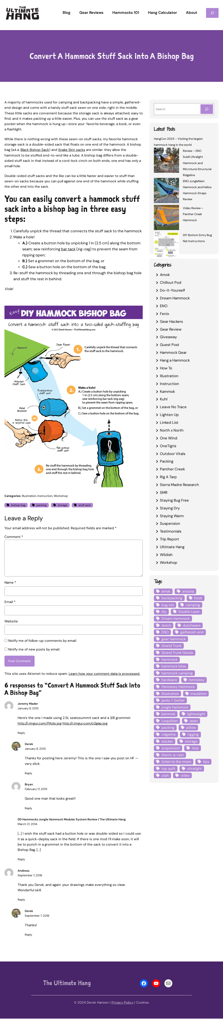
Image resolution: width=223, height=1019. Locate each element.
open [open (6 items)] (194, 720)
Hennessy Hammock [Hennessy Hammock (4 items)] (178, 686)
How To (166, 368)
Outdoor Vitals (172, 453)
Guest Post (169, 344)
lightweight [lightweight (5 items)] (196, 714)
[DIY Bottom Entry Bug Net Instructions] (166, 245)
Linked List (169, 422)
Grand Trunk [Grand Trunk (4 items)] (171, 645)
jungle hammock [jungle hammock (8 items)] (174, 707)
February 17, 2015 (36, 790)
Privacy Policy (122, 1003)
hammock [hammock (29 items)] (169, 659)
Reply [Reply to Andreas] (21, 900)
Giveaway (168, 336)
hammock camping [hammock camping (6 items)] (177, 673)
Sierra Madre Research (179, 484)
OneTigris (168, 445)
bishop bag (18, 505)
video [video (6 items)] (185, 775)
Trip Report (169, 539)
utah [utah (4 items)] (165, 775)
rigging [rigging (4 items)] (193, 734)
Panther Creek (172, 469)
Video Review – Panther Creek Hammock (193, 214)
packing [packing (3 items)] (167, 727)
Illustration (29, 496)
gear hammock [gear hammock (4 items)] (173, 639)
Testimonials (170, 531)
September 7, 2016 (30, 876)
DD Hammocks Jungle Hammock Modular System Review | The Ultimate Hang (72, 820)
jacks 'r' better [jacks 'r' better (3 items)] (173, 700)
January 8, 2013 (28, 709)
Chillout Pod (170, 282)
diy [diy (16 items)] (164, 611)
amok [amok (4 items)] (165, 591)
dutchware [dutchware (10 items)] (191, 625)
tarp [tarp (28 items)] (195, 748)
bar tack (68, 249)
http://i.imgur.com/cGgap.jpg (84, 724)
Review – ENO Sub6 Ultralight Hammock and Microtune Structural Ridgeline (197, 163)
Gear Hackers (171, 321)
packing (42, 505)
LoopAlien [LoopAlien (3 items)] (169, 720)
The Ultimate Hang (67, 983)
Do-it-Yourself (172, 290)
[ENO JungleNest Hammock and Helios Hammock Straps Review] (166, 191)
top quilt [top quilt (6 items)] (168, 768)
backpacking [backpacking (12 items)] (171, 598)
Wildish (166, 554)
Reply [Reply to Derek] (28, 774)
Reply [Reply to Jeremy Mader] (21, 733)
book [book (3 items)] (198, 598)
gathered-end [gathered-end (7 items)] (192, 632)
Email (9, 602)
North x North (172, 430)
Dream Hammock (175, 298)
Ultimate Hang (172, 546)
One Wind (168, 438)
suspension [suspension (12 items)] (170, 748)
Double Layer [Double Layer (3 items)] (189, 611)
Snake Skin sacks (71, 150)
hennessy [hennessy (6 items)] (196, 679)
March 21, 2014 (27, 825)
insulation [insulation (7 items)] (198, 693)
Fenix (164, 313)
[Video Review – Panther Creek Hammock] (166, 218)
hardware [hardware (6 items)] (169, 679)
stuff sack (84, 505)
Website (11, 621)
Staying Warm (172, 515)
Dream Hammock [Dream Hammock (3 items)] (175, 618)
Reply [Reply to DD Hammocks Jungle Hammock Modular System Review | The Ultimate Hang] (21, 860)
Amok (165, 274)
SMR (163, 492)
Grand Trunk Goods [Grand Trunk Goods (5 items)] (177, 652)
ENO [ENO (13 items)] (165, 632)
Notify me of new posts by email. (34, 649)
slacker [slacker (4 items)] (167, 741)
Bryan (29, 785)
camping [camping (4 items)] (193, 605)
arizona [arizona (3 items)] (188, 591)
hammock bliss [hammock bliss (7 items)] (173, 666)
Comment (13, 537)
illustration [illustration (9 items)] (170, 693)
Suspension (170, 523)
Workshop (61, 496)
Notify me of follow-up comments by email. (42, 640)
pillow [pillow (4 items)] (191, 727)
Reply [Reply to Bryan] (28, 809)
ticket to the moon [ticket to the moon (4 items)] (176, 761)
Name (10, 582)
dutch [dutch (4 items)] (166, 625)
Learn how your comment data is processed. (104, 674)
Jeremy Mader (28, 704)
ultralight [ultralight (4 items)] (194, 768)
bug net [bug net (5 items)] (167, 605)
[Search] (206, 109)
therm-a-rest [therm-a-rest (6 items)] (172, 755)
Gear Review (171, 329)
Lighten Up (169, 414)
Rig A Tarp (168, 476)
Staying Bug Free (174, 500)
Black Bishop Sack (35, 150)
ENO (163, 305)
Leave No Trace (173, 406)
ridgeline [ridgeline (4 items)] (168, 734)
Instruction (45, 496)
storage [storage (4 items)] (191, 741)
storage (62, 505)
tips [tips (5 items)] (206, 761)
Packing (166, 461)
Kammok (167, 391)
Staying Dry (170, 508)
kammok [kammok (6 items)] (168, 714)
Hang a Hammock (175, 360)
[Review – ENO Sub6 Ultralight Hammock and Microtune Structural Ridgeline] (166, 161)
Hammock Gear (173, 352)
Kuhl (163, 399)
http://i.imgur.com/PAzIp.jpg (40, 724)
